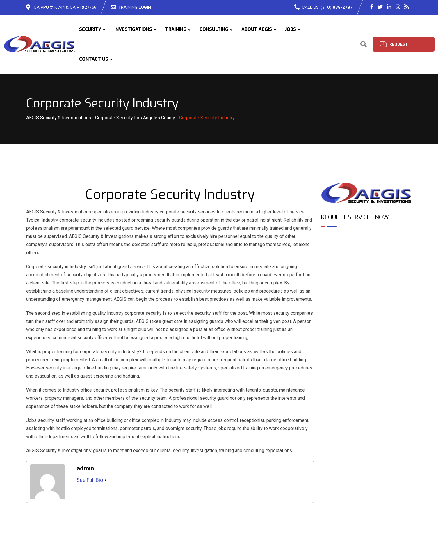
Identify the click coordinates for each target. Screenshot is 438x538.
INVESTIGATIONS (133, 29)
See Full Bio (89, 480)
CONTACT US (93, 59)
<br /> (366, 257)
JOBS (290, 29)
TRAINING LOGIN (134, 7)
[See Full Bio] (105, 480)
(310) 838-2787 (337, 7)
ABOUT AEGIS (256, 29)
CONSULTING (214, 29)
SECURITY (90, 29)
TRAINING (175, 29)
